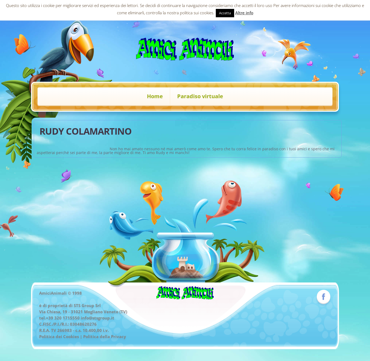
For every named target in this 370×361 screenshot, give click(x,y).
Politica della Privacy (104, 336)
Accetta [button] (225, 13)
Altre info (244, 12)
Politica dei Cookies (59, 336)
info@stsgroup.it (97, 318)
